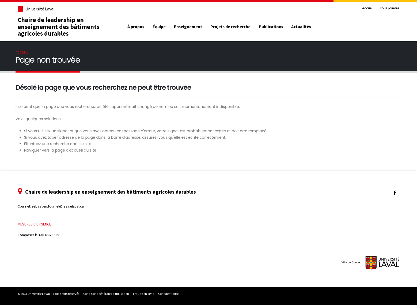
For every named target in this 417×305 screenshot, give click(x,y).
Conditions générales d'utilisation (106, 294)
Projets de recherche (230, 26)
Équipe (159, 26)
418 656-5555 (49, 235)
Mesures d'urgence (34, 224)
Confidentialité (168, 294)
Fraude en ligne (143, 294)
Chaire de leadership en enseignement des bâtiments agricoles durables (58, 27)
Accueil (367, 8)
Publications (271, 26)
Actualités (301, 26)
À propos (135, 26)
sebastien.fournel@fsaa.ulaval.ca (58, 206)
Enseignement (188, 26)
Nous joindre (389, 8)
